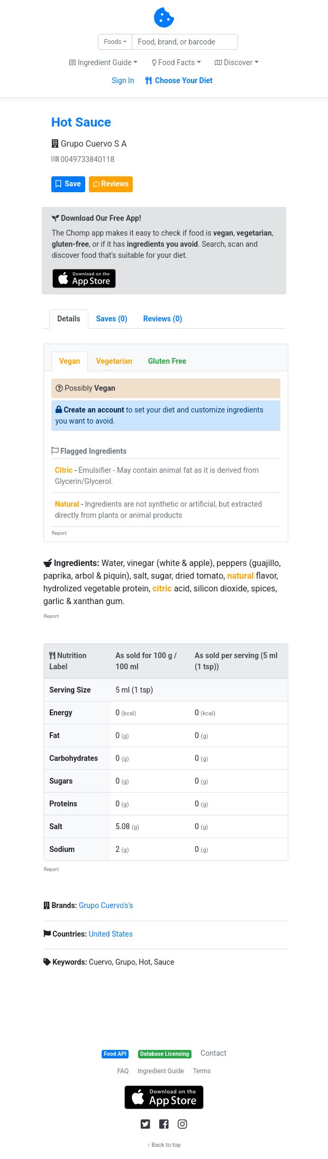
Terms (202, 1071)
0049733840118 (83, 159)
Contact (213, 1053)
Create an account (93, 410)
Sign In (123, 80)
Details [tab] (68, 319)
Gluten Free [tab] (167, 361)
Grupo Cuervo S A (89, 144)
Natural (67, 504)
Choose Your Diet (179, 80)
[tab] (111, 319)
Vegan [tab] (69, 361)
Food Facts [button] (173, 62)
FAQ (123, 1071)
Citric (64, 470)
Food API (115, 1053)
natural (240, 576)
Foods (112, 42)
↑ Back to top (164, 1145)
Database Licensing (164, 1053)
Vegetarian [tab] (114, 361)
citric (161, 588)
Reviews (111, 183)
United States (111, 934)
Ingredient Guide (161, 1071)
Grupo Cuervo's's (106, 905)
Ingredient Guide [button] (100, 62)
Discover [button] (233, 62)
